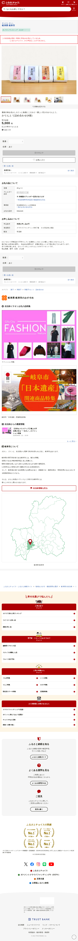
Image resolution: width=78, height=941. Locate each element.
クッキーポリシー (48, 928)
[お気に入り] (74, 937)
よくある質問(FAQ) (39, 783)
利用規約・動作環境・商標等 (39, 932)
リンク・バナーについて (51, 925)
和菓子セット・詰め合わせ (34, 289)
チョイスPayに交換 (9, 720)
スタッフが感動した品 (10, 652)
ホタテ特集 (43, 685)
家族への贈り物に (8, 725)
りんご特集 (6, 685)
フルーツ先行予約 (8, 659)
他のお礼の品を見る (25, 207)
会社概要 (21, 925)
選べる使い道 (8, 166)
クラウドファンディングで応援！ (13, 709)
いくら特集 (43, 678)
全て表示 (71, 170)
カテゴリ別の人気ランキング (12, 613)
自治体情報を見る (39, 488)
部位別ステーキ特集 (9, 691)
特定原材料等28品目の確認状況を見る (31, 200)
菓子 (12, 289)
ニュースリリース (33, 925)
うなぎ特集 (6, 678)
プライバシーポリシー (31, 928)
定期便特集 (43, 691)
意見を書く (39, 809)
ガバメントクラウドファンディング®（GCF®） (40, 875)
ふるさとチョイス (40, 871)
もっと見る (71, 441)
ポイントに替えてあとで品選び (13, 714)
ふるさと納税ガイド (39, 757)
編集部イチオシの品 (9, 646)
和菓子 (19, 289)
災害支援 (40, 879)
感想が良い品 (7, 627)
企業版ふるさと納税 (40, 883)
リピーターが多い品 (9, 620)
